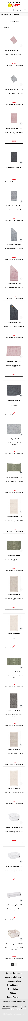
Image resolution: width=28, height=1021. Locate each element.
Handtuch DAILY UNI (14, 245)
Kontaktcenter (13, 985)
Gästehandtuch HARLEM (14, 478)
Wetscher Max (21, 1001)
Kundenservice (13, 981)
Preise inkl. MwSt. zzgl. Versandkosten (14, 65)
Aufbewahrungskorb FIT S (14, 866)
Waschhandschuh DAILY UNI (14, 50)
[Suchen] (13, 10)
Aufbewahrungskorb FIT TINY (14, 827)
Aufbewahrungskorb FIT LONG (14, 905)
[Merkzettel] (17, 10)
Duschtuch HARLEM (14, 672)
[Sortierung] (14, 27)
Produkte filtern (13, 21)
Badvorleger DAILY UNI (14, 361)
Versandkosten (6, 1008)
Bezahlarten (6, 1001)
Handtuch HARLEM (14, 555)
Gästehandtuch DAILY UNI (14, 128)
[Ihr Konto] (21, 10)
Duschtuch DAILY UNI (14, 283)
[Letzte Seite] (21, 964)
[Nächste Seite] (18, 964)
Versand (13, 1001)
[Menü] (3, 10)
